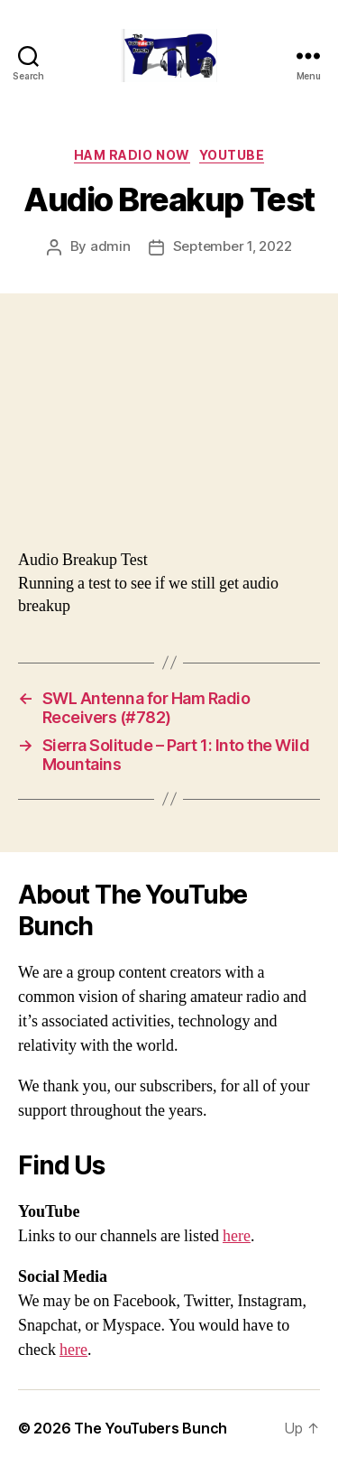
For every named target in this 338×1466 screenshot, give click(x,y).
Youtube (232, 154)
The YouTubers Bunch (150, 1428)
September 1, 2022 (232, 246)
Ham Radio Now (132, 154)
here (237, 1236)
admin (110, 246)
